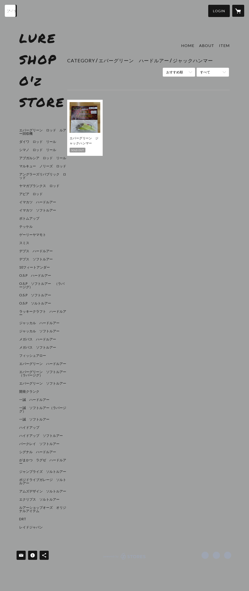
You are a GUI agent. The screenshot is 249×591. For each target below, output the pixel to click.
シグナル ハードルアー (37, 452)
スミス (24, 243)
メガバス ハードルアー (37, 339)
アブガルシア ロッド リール (42, 158)
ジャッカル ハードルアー (39, 323)
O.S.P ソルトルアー (35, 303)
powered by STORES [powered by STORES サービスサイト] (124, 559)
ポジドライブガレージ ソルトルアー (42, 481)
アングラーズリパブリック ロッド (42, 176)
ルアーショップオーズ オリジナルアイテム (42, 509)
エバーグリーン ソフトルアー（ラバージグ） (42, 373)
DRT (22, 519)
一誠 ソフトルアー (34, 419)
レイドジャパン (31, 527)
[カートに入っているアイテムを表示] (238, 11)
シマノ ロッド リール (37, 150)
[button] (219, 11)
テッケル (26, 226)
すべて (205, 72)
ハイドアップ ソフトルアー (41, 435)
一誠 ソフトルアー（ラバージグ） (42, 409)
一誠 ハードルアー (34, 399)
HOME (187, 45)
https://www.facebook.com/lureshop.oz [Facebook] (205, 555)
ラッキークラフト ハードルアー (42, 313)
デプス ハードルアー (36, 251)
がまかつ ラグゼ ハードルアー (42, 461)
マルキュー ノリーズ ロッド (42, 166)
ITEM (224, 45)
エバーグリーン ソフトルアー (42, 383)
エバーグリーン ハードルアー (42, 363)
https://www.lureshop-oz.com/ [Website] (227, 555)
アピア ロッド (31, 194)
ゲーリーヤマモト (32, 234)
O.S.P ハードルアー (35, 275)
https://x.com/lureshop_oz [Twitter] (216, 555)
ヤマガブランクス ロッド (39, 185)
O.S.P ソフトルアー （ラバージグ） (42, 285)
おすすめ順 (174, 72)
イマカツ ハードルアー (37, 202)
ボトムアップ (29, 218)
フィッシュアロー (32, 355)
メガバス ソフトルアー (37, 347)
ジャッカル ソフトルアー (39, 331)
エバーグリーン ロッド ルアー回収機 (42, 132)
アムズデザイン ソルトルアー (42, 491)
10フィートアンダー (34, 267)
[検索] (11, 11)
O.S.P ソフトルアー (35, 295)
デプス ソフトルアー (36, 259)
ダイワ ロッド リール (37, 141)
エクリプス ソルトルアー (39, 499)
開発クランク (29, 391)
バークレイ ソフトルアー (39, 443)
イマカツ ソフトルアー (37, 210)
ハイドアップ (29, 427)
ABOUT (206, 45)
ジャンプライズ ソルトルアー (42, 471)
